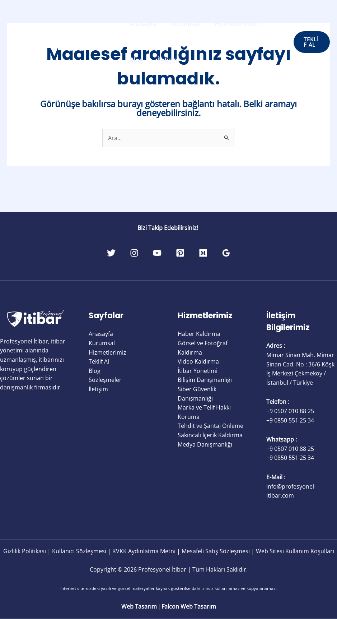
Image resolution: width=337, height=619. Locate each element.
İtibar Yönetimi (197, 371)
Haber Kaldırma (199, 334)
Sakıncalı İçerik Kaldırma (210, 435)
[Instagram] (122, 253)
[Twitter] (91, 253)
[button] (311, 42)
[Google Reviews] (246, 253)
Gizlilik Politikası (24, 551)
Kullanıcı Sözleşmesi (79, 551)
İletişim (166, 60)
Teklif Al (99, 362)
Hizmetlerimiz (235, 23)
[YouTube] (153, 253)
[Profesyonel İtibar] (61, 41)
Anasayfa (142, 23)
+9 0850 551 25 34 (290, 420)
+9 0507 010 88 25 (290, 411)
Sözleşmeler (105, 380)
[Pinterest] (184, 253)
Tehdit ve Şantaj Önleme (210, 426)
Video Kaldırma (198, 362)
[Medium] (215, 253)
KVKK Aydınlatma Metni (143, 551)
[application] (256, 23)
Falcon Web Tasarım (189, 607)
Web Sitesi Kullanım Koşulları (295, 551)
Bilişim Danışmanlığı (205, 380)
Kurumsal (183, 23)
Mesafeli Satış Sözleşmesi (216, 551)
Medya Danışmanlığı (205, 444)
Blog (135, 60)
